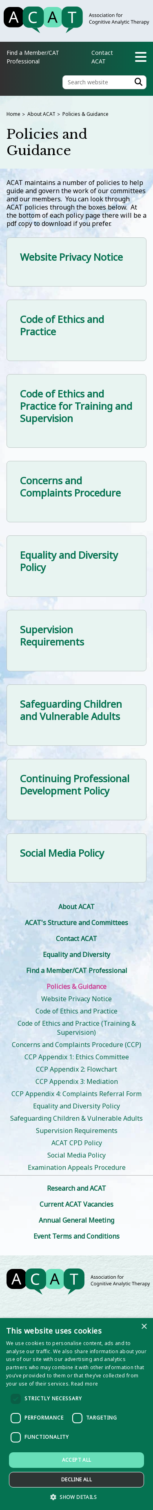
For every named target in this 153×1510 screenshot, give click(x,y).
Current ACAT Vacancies (76, 1204)
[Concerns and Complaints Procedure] (76, 491)
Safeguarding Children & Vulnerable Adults (76, 1118)
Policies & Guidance (85, 114)
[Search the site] (104, 82)
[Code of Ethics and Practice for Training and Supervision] (76, 411)
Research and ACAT (76, 1188)
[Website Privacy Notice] (76, 262)
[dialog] (76, 1414)
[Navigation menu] (140, 56)
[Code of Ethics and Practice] (76, 330)
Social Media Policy (76, 1155)
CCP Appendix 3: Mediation (76, 1081)
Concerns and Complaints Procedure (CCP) (76, 1044)
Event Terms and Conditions (76, 1236)
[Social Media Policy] (76, 858)
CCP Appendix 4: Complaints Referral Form (76, 1093)
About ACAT (41, 114)
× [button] (144, 1327)
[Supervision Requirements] (76, 640)
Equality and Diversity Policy (76, 1105)
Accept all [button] (76, 1459)
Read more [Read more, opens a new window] (84, 1383)
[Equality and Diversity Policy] (76, 566)
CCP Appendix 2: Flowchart (76, 1069)
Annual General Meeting (76, 1220)
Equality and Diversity (76, 954)
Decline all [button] (76, 1479)
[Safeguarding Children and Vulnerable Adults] (76, 715)
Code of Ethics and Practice (76, 1011)
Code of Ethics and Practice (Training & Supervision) (77, 1028)
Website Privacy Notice (76, 998)
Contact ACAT (76, 938)
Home (13, 114)
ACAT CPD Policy (76, 1142)
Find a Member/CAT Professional (76, 970)
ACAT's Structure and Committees (76, 922)
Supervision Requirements (77, 1130)
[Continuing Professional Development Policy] (76, 789)
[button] (76, 1497)
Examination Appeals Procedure (77, 1167)
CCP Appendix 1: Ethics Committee (76, 1056)
